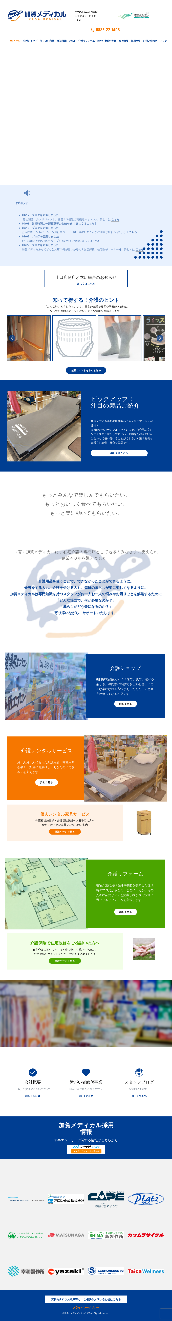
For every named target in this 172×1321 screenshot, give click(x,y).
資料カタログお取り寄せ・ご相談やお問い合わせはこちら (86, 1299)
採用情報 (135, 40)
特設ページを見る (65, 831)
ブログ (163, 40)
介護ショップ (30, 40)
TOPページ (14, 40)
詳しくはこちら (86, 284)
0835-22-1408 (105, 30)
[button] (12, 338)
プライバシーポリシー (86, 1307)
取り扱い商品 (47, 40)
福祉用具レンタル (66, 40)
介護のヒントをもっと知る (86, 370)
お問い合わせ (150, 40)
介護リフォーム (86, 40)
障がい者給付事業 (106, 40)
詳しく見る (125, 703)
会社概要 (123, 40)
